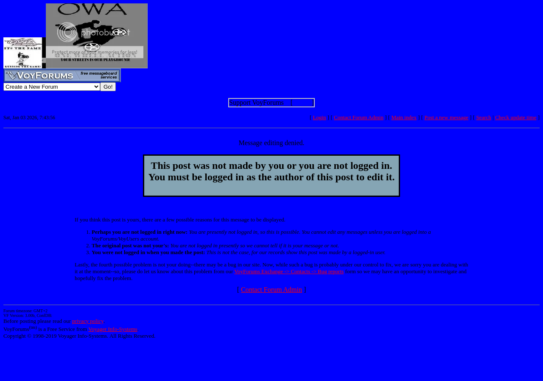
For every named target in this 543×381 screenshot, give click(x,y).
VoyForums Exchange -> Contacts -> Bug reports (289, 271)
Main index (404, 117)
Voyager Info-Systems (112, 329)
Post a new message (446, 117)
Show (302, 102)
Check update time (515, 117)
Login (319, 117)
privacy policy (88, 321)
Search (483, 117)
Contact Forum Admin (358, 117)
